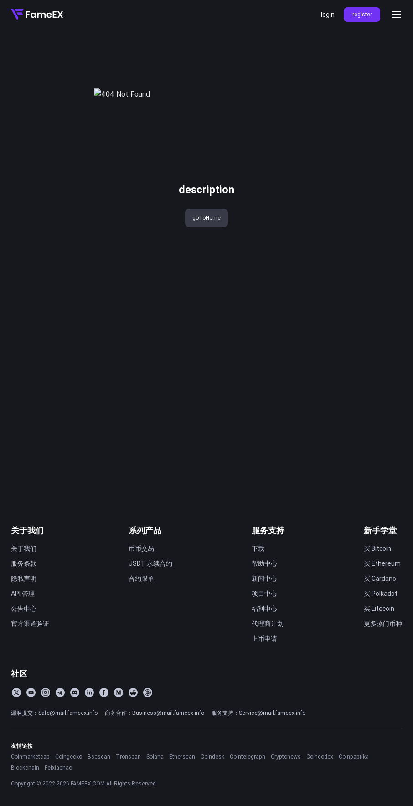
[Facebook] (103, 692)
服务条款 (23, 563)
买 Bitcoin (377, 548)
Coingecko (68, 756)
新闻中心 (264, 578)
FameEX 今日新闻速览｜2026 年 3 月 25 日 (75, 465)
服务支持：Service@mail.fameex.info (258, 712)
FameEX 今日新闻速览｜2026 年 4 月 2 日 (75, 360)
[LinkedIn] (89, 692)
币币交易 (141, 548)
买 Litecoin (379, 608)
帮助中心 (264, 563)
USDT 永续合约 (150, 563)
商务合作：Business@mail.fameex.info (154, 712)
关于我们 (27, 530)
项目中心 (264, 593)
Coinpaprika (354, 756)
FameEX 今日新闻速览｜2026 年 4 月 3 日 (75, 345)
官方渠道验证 (30, 624)
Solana (155, 756)
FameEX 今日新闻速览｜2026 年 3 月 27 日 (75, 420)
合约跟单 (141, 578)
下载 (258, 548)
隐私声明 (23, 578)
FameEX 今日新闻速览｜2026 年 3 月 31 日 (75, 390)
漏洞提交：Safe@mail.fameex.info (54, 712)
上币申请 (264, 639)
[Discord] (74, 692)
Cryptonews (286, 756)
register (362, 14)
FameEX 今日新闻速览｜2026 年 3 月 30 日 (75, 405)
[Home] (37, 14)
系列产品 (145, 530)
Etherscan (182, 756)
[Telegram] (60, 692)
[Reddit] (133, 692)
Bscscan (99, 756)
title (17, 45)
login (328, 14)
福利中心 (264, 608)
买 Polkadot (381, 593)
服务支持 (268, 530)
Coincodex (319, 756)
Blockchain (25, 767)
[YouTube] (31, 692)
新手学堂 (380, 530)
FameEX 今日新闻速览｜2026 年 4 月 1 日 (75, 375)
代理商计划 (268, 624)
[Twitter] (16, 692)
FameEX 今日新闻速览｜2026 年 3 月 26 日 (75, 435)
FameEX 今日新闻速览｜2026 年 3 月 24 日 (75, 480)
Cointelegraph (247, 756)
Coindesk (212, 756)
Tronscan (128, 756)
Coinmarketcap (30, 756)
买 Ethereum (382, 563)
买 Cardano (380, 578)
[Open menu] (396, 14)
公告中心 (23, 608)
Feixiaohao (58, 767)
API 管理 (23, 593)
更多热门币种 (383, 624)
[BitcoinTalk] (147, 692)
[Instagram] (45, 692)
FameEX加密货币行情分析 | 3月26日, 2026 (75, 450)
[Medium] (118, 692)
